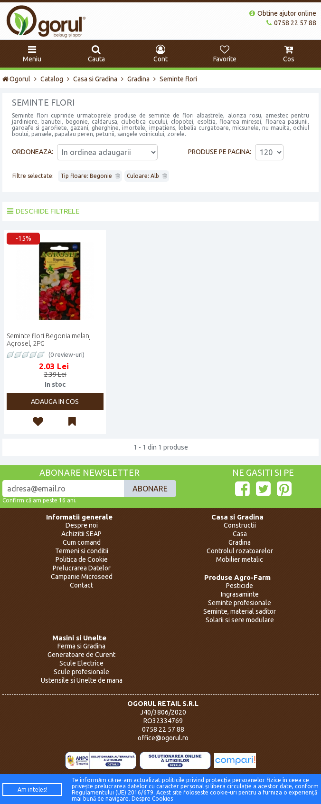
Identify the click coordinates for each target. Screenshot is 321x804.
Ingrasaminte (240, 594)
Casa (240, 534)
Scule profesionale (81, 672)
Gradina (138, 79)
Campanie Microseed (82, 576)
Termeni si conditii (81, 551)
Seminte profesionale (239, 603)
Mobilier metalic (239, 559)
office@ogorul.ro (163, 738)
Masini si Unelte (79, 638)
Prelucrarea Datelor (82, 568)
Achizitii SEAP (81, 534)
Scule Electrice (81, 663)
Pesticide (239, 585)
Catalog (51, 79)
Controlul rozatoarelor (240, 551)
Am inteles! (32, 789)
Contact (81, 585)
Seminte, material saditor (239, 611)
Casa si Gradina (95, 79)
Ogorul (16, 79)
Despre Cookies (152, 798)
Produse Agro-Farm (237, 577)
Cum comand (82, 542)
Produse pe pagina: (219, 152)
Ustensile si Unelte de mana (82, 680)
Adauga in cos (55, 401)
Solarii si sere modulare (240, 620)
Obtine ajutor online (282, 13)
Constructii (240, 525)
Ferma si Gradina (81, 646)
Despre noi (82, 525)
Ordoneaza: (32, 152)
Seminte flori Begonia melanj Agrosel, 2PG (49, 339)
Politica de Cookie (82, 559)
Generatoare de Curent (81, 654)
